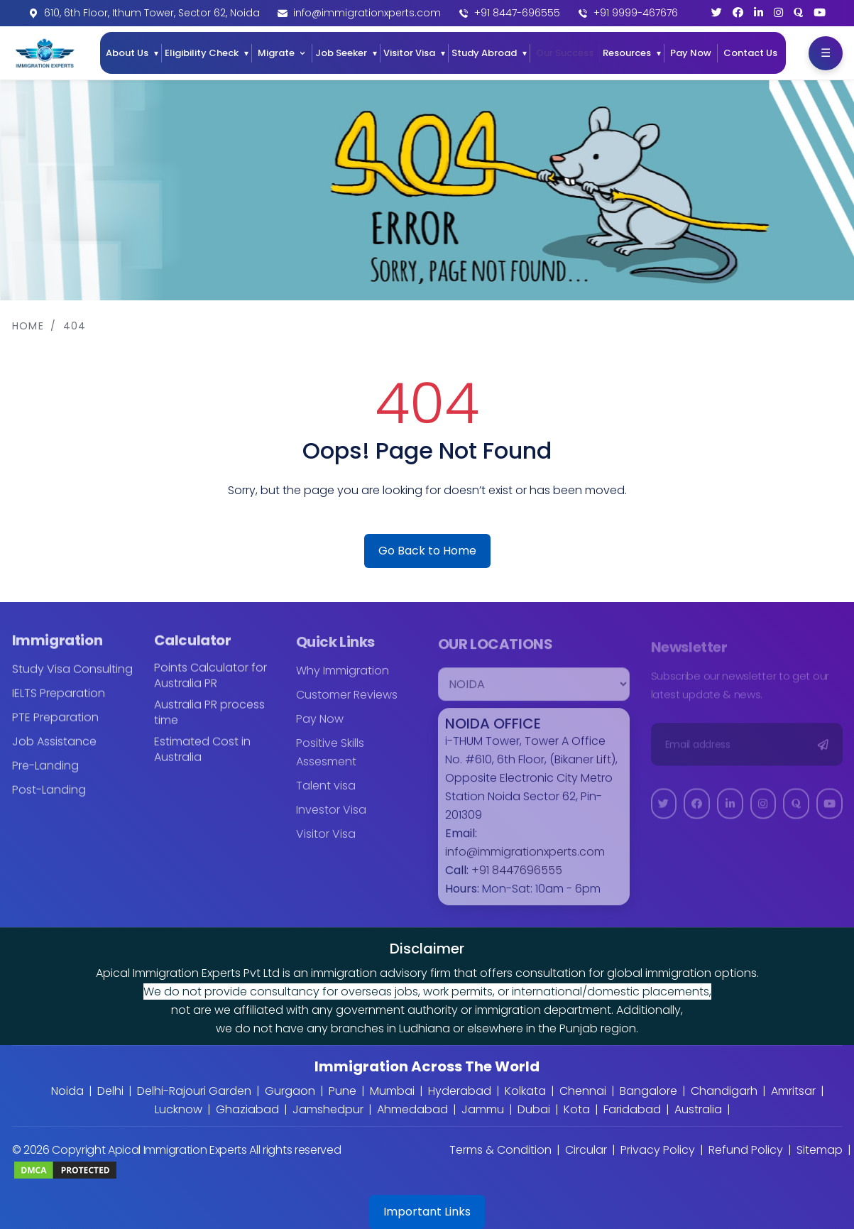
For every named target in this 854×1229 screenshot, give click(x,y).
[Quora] (798, 12)
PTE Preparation (55, 727)
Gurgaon (290, 1091)
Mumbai (392, 1091)
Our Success (564, 53)
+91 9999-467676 (635, 13)
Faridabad (632, 1109)
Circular (586, 1150)
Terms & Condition (500, 1150)
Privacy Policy (657, 1150)
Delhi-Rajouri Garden (194, 1091)
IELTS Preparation (58, 702)
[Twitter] (716, 12)
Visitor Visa (409, 53)
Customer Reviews (347, 705)
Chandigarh (724, 1091)
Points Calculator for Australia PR (210, 685)
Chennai (582, 1091)
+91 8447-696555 (517, 13)
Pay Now (690, 53)
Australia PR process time (209, 722)
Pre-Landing (45, 775)
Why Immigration (342, 680)
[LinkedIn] (758, 12)
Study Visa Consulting (72, 678)
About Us (127, 53)
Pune (342, 1091)
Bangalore (648, 1091)
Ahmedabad (412, 1109)
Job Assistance (54, 751)
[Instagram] (778, 12)
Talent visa (326, 795)
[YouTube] (820, 12)
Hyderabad (459, 1091)
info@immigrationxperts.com (367, 13)
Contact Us (750, 53)
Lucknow (178, 1109)
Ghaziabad (247, 1109)
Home (28, 326)
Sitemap (819, 1150)
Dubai (534, 1109)
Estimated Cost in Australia (202, 759)
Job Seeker (341, 53)
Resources (627, 53)
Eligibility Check (202, 53)
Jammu (482, 1109)
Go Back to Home (427, 550)
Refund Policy (745, 1150)
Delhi (110, 1091)
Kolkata (525, 1091)
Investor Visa (331, 820)
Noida (67, 1091)
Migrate (276, 53)
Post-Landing (49, 799)
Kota (577, 1109)
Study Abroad (484, 53)
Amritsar (793, 1091)
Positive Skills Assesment (330, 762)
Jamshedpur (327, 1109)
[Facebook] (738, 12)
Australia (698, 1109)
